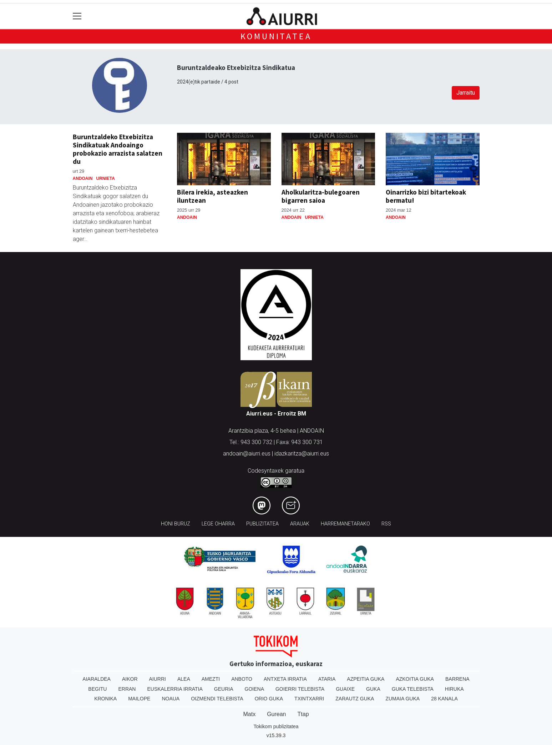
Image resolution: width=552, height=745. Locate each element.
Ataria (327, 679)
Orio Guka (269, 698)
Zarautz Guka (354, 698)
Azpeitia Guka (365, 679)
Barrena (457, 679)
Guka (373, 689)
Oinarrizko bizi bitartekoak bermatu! (426, 196)
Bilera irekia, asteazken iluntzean (212, 196)
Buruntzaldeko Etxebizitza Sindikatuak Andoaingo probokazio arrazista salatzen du (117, 149)
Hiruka (454, 689)
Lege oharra (218, 524)
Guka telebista (413, 689)
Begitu (97, 689)
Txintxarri (309, 698)
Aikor (130, 679)
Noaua (170, 698)
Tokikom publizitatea (275, 726)
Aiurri (157, 679)
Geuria (223, 689)
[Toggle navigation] (77, 16)
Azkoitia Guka (415, 679)
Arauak (299, 524)
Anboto (241, 679)
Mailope (139, 698)
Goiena (254, 689)
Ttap (303, 714)
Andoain (83, 178)
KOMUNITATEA (276, 36)
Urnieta (105, 178)
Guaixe (345, 689)
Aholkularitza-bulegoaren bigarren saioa (321, 196)
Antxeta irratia (285, 679)
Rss (386, 524)
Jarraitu (465, 92)
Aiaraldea (96, 679)
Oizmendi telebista (217, 698)
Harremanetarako (345, 524)
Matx (249, 714)
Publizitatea (262, 524)
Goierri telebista (299, 689)
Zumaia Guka (402, 698)
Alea (183, 679)
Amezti (211, 679)
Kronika (105, 698)
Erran (127, 689)
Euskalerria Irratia (174, 689)
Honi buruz (175, 524)
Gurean (276, 714)
